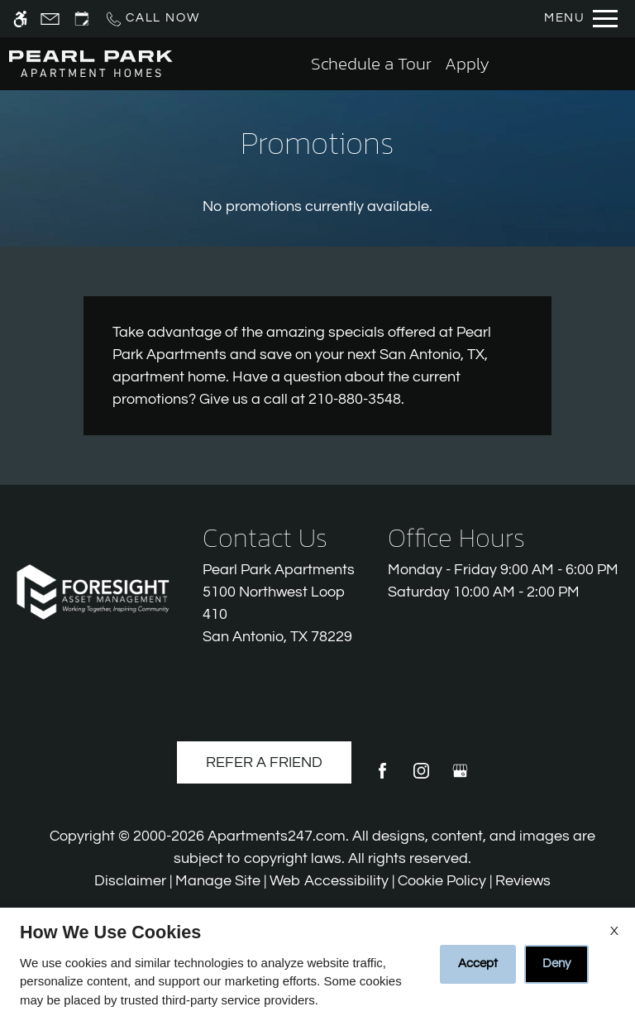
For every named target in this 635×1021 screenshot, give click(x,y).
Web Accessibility (329, 881)
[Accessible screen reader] (20, 18)
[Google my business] (460, 777)
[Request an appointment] (81, 18)
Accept (478, 963)
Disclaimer (130, 881)
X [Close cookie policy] (614, 930)
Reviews (523, 881)
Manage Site (217, 881)
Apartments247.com (277, 836)
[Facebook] (382, 777)
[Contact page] (50, 18)
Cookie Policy (442, 881)
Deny (556, 963)
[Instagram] (421, 777)
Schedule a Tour (371, 63)
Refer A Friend (264, 762)
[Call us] (151, 18)
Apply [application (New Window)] (467, 63)
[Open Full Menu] (580, 18)
